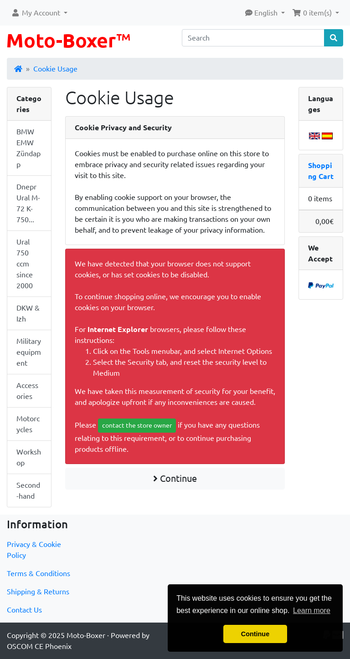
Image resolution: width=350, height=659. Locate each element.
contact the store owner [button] (137, 425)
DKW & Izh (28, 313)
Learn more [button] (311, 610)
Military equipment (28, 352)
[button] (39, 13)
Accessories (27, 390)
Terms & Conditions (38, 573)
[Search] (253, 37)
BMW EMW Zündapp (28, 148)
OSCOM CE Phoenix (39, 646)
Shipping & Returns (38, 591)
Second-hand (28, 490)
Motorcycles (28, 424)
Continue (175, 478)
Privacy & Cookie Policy (34, 549)
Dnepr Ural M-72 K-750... (28, 203)
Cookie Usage (55, 69)
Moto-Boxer (86, 635)
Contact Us (24, 610)
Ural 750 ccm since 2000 (24, 264)
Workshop (28, 457)
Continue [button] (255, 634)
